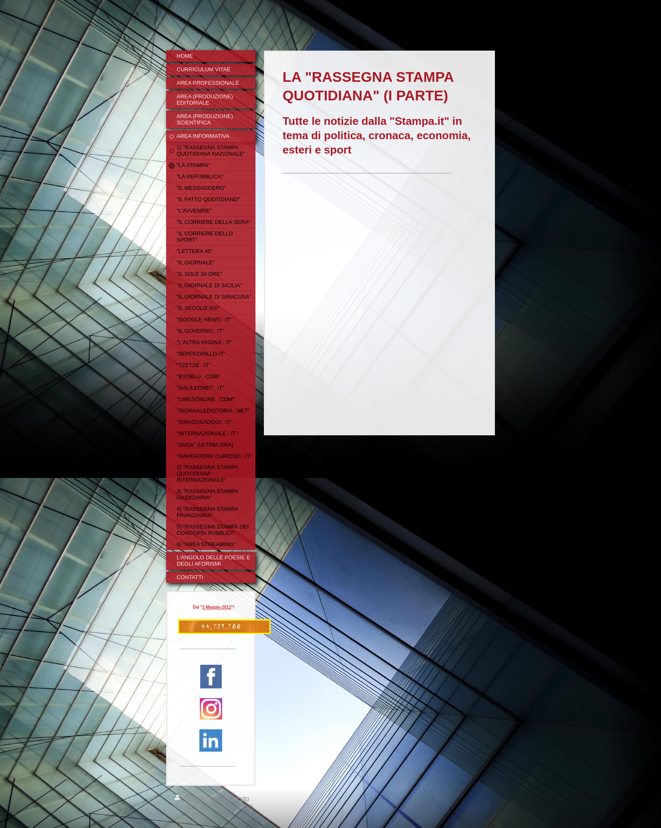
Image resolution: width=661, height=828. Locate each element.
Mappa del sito (229, 798)
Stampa (191, 798)
